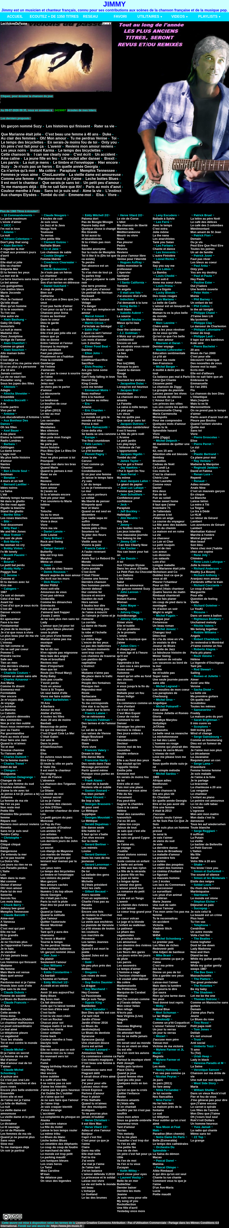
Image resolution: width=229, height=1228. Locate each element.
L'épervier (124, 272)
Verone (195, 686)
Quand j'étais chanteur (168, 588)
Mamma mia (125, 228)
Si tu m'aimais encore (55, 494)
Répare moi (8, 820)
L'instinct (113, 191)
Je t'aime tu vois (51, 380)
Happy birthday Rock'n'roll (58, 1066)
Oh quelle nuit (200, 699)
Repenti (196, 477)
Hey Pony (47, 1069)
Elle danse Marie (93, 757)
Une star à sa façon (95, 706)
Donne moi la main (203, 366)
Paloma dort (90, 218)
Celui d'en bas (10, 598)
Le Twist (46, 1167)
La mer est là (9, 275)
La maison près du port (207, 716)
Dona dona (7, 1016)
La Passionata (91, 995)
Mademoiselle (126, 985)
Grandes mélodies (13, 787)
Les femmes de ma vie (15, 1133)
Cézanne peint (162, 383)
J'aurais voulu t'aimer (167, 817)
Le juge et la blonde (130, 921)
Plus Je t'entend (11, 299)
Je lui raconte (162, 1093)
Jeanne (122, 1194)
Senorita (6, 894)
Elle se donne (49, 339)
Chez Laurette (162, 481)
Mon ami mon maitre (205, 814)
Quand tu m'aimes (12, 743)
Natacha (122, 356)
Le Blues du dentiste (96, 1032)
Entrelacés (47, 605)
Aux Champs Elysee (131, 565)
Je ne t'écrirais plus (14, 942)
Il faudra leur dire (93, 605)
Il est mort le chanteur (19, 183)
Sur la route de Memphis (98, 252)
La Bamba (160, 272)
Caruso (87, 460)
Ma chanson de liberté (132, 225)
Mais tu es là (199, 403)
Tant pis (196, 666)
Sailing (195, 672)
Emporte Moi (9, 269)
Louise (86, 851)
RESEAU (90, 16)
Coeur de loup (200, 333)
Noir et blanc (90, 508)
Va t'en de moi (126, 1160)
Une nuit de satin (164, 905)
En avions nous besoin (56, 757)
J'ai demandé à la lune (132, 302)
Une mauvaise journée (132, 535)
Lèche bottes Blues (53, 1140)
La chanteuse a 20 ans (206, 787)
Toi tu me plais (127, 1137)
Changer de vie (10, 780)
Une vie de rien (127, 1150)
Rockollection (126, 1204)
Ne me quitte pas (128, 417)
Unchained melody (203, 622)
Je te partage (199, 780)
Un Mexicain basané (95, 319)
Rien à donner (50, 484)
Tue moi (87, 538)
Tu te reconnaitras (165, 918)
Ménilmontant (200, 228)
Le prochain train (128, 938)
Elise (194, 440)
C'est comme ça (93, 464)
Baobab (45, 723)
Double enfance (128, 753)
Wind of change (201, 733)
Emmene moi (126, 773)
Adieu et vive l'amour (96, 1130)
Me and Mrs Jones (13, 531)
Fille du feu (124, 794)
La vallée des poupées (168, 864)
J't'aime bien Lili (202, 316)
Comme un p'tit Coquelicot (171, 1022)
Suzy (5, 166)
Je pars (158, 1080)
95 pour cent (90, 807)
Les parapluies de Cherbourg (165, 694)
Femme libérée (50, 259)
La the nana (161, 235)
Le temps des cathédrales (170, 1143)
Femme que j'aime (129, 491)
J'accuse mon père (166, 1039)
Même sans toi (201, 1133)
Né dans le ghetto (12, 501)
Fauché (45, 1059)
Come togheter (201, 942)
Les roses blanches (14, 518)
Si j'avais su (48, 491)
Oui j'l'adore (199, 286)
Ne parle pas (49, 444)
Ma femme (7, 969)
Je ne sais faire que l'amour (59, 1100)
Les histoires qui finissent (68, 126)
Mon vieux (47, 440)
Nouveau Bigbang (129, 1026)
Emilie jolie (124, 770)
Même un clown (51, 561)
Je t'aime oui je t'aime (15, 1100)
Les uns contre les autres (170, 407)
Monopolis (160, 417)
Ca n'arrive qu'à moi (18, 170)
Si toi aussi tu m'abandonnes (92, 237)
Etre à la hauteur (93, 397)
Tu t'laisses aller (11, 753)
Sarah (195, 857)
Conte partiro (9, 407)
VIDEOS (178, 16)
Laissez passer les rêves (170, 393)
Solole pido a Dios (94, 528)
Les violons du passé (55, 878)
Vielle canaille (91, 299)
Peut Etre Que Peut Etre (207, 245)
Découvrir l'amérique (205, 360)
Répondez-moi (92, 689)
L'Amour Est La (163, 400)
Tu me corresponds (95, 703)
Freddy (195, 713)
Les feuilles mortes (130, 528)
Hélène (122, 810)
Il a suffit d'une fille (53, 1080)
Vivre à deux (48, 521)
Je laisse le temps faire (97, 477)
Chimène (197, 558)
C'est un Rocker (51, 1019)
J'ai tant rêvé (90, 1016)
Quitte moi (198, 427)
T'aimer (5, 1066)
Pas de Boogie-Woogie (97, 222)
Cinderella (47, 598)
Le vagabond (9, 1036)
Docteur (122, 743)
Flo (193, 390)
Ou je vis (197, 242)
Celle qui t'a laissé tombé (57, 1006)
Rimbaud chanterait (166, 595)
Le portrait (7, 639)
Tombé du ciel (52, 195)
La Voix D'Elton (50, 807)
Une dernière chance (14, 666)
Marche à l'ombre (202, 535)
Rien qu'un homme (13, 306)
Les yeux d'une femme (56, 635)
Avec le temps (162, 225)
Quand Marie (49, 467)
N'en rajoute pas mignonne (59, 652)
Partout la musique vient (134, 1059)
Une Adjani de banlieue (169, 952)
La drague (88, 985)
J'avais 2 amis (50, 615)
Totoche (46, 511)
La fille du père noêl (130, 434)
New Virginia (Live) (130, 1016)
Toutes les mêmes (203, 706)
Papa (3, 979)
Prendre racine (10, 656)
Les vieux (123, 413)
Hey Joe (122, 521)
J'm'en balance (92, 1170)
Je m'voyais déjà (11, 699)
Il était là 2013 (162, 810)
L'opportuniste (127, 450)
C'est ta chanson (164, 474)
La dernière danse (165, 847)
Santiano (123, 275)
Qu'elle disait (9, 302)
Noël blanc (124, 309)
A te (3, 403)
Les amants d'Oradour (55, 827)
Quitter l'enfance (128, 1093)
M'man (45, 1174)
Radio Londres (10, 440)
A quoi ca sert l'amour (97, 333)
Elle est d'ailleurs (202, 373)
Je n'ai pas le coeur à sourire (60, 373)
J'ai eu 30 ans (126, 820)
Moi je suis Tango (94, 999)
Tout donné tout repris (168, 1002)
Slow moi (6, 1143)
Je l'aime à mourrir (94, 612)
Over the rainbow (129, 329)
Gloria (157, 716)
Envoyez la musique (54, 346)
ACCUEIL (15, 16)
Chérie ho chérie (51, 1029)
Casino (157, 787)
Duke (106, 134)
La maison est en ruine (168, 531)
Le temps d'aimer (129, 969)
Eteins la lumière (11, 437)
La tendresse (49, 400)
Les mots (159, 1066)
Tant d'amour (126, 1127)
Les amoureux (127, 942)
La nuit (5, 235)
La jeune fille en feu (40, 158)
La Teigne (197, 508)
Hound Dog (89, 380)
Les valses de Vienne (96, 733)
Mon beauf (198, 541)
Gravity (122, 609)
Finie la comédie (51, 360)
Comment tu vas (128, 720)
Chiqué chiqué (10, 844)
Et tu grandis (9, 935)
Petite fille (7, 810)
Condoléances (92, 471)
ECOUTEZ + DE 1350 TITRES (54, 16)
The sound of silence (205, 874)
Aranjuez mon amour (205, 578)
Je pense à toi (162, 514)
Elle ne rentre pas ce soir (57, 1049)
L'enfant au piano (202, 797)
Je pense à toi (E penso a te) (20, 794)
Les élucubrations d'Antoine (19, 417)
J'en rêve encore (93, 837)
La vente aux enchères (97, 921)
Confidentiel (125, 339)
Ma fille (195, 854)
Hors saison (90, 602)
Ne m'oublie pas (164, 672)
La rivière (159, 861)
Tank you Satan (163, 242)
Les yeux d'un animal (167, 894)
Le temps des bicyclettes (22, 142)
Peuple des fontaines (96, 683)
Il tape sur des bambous (207, 339)
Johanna (6, 797)
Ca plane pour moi (203, 457)
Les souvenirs (126, 965)
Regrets (158, 1056)
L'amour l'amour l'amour (170, 1026)
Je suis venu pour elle (132, 1197)
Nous (120, 238)
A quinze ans (9, 1076)
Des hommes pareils (96, 585)
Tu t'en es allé (126, 1143)
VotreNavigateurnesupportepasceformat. (56, 100)
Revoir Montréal (51, 925)
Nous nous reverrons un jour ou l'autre (17, 728)
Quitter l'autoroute (53, 921)
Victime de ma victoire (168, 1046)
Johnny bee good (12, 908)
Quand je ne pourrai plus (17, 1137)
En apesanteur (10, 619)
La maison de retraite (167, 659)
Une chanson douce (95, 1043)
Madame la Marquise (205, 464)
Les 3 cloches (91, 343)
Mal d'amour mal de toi (16, 1063)
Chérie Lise (160, 477)
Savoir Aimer (91, 524)
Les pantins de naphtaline (92, 661)
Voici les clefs (91, 888)
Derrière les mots (129, 1191)
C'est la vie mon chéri (55, 1016)
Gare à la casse (127, 807)
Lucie (156, 1191)
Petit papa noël (201, 1026)
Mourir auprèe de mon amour (60, 575)
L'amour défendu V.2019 (98, 1174)
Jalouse (5, 938)
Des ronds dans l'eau (96, 763)
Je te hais (7, 948)
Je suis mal (125, 834)
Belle (3, 841)
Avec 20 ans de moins (55, 720)
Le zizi (195, 447)
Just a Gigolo (162, 289)
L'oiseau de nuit (164, 753)
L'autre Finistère (164, 255)
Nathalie (87, 945)
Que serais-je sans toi (60, 183)
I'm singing (48, 773)
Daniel (157, 487)
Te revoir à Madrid (52, 938)
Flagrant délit (91, 1073)
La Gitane (47, 790)
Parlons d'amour (93, 1093)
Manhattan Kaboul (203, 531)
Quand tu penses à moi (56, 471)
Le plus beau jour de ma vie (19, 635)
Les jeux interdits (129, 531)
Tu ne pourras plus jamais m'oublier (95, 1115)
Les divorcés (162, 555)
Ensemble (7, 397)
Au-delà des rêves (94, 868)
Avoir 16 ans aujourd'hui (57, 992)
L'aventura (89, 413)
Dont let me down (203, 945)
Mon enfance (49, 434)
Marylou (46, 558)
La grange (197, 1140)
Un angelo (124, 289)
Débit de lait (8, 767)
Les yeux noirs (13, 150)
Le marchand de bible (55, 1150)
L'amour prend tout (130, 888)
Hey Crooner (90, 992)
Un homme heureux (204, 1123)
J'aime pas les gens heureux (60, 1090)
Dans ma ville (91, 1150)
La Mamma (7, 709)
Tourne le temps (51, 942)
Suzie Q (45, 265)
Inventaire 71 (162, 508)
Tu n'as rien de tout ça (97, 272)
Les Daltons (125, 575)
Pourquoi (46, 460)
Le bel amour (9, 282)
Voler (156, 932)
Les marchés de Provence (93, 937)
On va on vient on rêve (132, 1046)
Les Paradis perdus (13, 868)
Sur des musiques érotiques (94, 1108)
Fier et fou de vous (203, 1096)
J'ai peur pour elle (94, 1083)
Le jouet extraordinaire (16, 1026)
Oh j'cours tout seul (204, 1117)
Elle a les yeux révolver (169, 329)
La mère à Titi (200, 504)
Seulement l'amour (53, 962)
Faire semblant (50, 349)
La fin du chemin (164, 528)
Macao (157, 1157)
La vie (157, 535)
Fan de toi (159, 494)
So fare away (162, 1086)
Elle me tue (8, 932)
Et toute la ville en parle (56, 763)
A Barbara (47, 706)
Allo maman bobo (12, 353)
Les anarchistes (164, 238)
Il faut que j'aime (164, 504)
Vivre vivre (89, 746)
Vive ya (5, 558)
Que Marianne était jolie (21, 134)
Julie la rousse (201, 565)
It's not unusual (201, 1036)
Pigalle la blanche (12, 508)
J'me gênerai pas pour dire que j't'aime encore (209, 1101)
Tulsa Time (47, 969)
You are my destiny (204, 272)
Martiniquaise (200, 891)
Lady (43, 622)
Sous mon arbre (128, 1117)
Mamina (158, 1164)
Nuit (120, 360)
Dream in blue (91, 753)
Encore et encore (93, 595)
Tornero (122, 286)
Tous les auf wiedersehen (208, 824)
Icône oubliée (49, 1076)
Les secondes (50, 420)
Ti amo (195, 1049)
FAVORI (120, 16)
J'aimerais (47, 370)
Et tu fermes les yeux (15, 272)
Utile (120, 1157)
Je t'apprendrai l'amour (16, 945)
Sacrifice (88, 363)
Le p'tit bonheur (93, 450)
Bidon (4, 356)
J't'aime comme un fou (206, 646)
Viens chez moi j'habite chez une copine (206, 550)
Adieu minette (200, 484)
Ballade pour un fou (130, 693)
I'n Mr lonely (8, 551)
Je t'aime (46, 376)
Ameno (86, 407)
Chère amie (160, 326)
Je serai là (160, 834)
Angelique (160, 703)
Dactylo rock (49, 1043)
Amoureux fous (92, 1053)
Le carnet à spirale (203, 1106)
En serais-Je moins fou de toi (72, 142)
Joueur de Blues (164, 646)
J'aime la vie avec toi (14, 790)
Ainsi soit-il (160, 279)
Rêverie (122, 249)
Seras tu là (160, 427)
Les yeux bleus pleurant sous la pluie (57, 630)
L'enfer (45, 417)
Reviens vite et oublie (96, 787)
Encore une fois (93, 911)
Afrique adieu (162, 780)
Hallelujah (124, 514)
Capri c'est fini (92, 1137)
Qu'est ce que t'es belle (169, 336)
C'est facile (48, 1012)
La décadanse (200, 753)
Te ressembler (91, 699)
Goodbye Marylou (165, 720)
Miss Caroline (49, 1170)
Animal (86, 555)
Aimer (195, 679)
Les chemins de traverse (99, 656)
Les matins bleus (12, 289)
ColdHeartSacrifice (95, 360)
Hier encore (108, 162)
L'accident (47, 1113)
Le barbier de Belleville (206, 844)
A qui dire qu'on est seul (169, 1174)
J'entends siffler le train (207, 582)
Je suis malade (201, 773)
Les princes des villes (168, 403)
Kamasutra (160, 730)
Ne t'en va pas (10, 804)
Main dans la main (12, 878)
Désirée (87, 908)
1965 (156, 777)
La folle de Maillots (13, 1103)
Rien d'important (52, 666)
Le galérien (89, 447)
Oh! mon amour (11, 888)
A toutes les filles (52, 716)
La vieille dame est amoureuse (95, 175)
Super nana (161, 676)
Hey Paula (197, 279)
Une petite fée (126, 1147)
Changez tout (162, 632)
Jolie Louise (48, 535)
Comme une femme (17, 179)
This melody (125, 1133)
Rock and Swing (51, 541)
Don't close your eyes (132, 1174)
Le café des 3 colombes (207, 225)
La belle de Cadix (164, 302)
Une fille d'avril (127, 1207)
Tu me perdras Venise (88, 138)
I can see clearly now (51, 154)
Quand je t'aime (51, 911)
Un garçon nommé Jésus (57, 952)
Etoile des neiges (202, 881)
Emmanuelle (199, 383)
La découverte (50, 393)
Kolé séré (197, 343)
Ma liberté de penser (96, 501)
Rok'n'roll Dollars (202, 1120)
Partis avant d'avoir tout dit (209, 417)
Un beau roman (163, 625)
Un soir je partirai (12, 1150)
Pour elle (197, 595)
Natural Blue (161, 1009)
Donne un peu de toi (167, 972)
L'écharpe (88, 1191)
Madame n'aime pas (95, 672)
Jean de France (51, 777)
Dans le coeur (49, 319)
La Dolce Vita (9, 861)
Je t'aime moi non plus (206, 750)
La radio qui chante (204, 1130)
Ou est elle (124, 1049)
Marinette (46, 423)
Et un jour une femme (96, 474)
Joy (84, 726)
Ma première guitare (204, 696)
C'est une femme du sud (17, 783)
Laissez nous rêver (95, 1086)
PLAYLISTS (208, 16)
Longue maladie (164, 565)
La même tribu (50, 1133)
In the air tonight (202, 309)
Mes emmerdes (10, 720)
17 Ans (5, 1006)
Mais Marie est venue (15, 972)
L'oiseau (6, 642)
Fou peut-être (126, 800)
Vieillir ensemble (51, 518)
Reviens (46, 481)
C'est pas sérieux (52, 595)
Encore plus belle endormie (19, 1090)
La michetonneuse (165, 736)
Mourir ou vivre (127, 235)
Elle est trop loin (51, 555)
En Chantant (161, 797)
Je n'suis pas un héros (56, 272)
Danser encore (10, 612)
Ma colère (47, 170)
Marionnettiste (200, 407)
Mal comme (8, 881)
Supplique (89, 814)
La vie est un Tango (130, 898)
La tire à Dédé (200, 511)
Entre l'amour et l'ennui (56, 343)
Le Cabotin (7, 713)
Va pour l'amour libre (131, 255)
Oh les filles (8, 427)
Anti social (198, 1043)
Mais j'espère (200, 400)
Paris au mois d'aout (103, 187)
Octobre (87, 679)
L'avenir (54, 146)
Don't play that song (14, 242)
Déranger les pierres (131, 726)
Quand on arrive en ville (56, 279)
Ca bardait (47, 975)
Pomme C (7, 652)
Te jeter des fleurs (94, 535)
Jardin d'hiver (91, 1019)
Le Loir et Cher (163, 541)
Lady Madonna (201, 948)
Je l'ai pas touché (12, 857)
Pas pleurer (125, 242)
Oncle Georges (50, 894)
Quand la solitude (52, 915)
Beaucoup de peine (53, 726)
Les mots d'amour (94, 339)
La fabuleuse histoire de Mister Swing (169, 654)
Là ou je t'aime (50, 800)
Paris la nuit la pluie (54, 901)
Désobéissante (127, 740)
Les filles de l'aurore (204, 1110)
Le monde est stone (204, 898)
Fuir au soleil (162, 497)
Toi (114, 138)
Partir (121, 1056)
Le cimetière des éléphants (59, 1143)
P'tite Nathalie (91, 1100)
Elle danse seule (93, 827)
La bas (121, 353)
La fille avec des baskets (170, 524)
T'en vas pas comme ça (169, 1073)
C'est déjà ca (9, 360)
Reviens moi (49, 662)
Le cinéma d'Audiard (167, 871)
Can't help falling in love (98, 376)
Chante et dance (164, 249)
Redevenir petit (163, 948)
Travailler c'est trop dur (133, 1140)
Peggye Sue (8, 572)
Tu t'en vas (7, 312)
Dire (3, 615)
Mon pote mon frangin (55, 437)
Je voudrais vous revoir (133, 346)
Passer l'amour (163, 908)
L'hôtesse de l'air (128, 447)
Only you (109, 142)
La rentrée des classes (56, 804)
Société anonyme (94, 249)
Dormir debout (92, 588)
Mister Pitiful (49, 585)
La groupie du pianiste (168, 390)
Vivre (112, 195)
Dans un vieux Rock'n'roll (208, 1093)
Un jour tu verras (164, 1029)
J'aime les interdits (53, 1086)
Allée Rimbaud (163, 1170)
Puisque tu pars (128, 366)
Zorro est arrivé (92, 1046)
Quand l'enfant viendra (206, 423)
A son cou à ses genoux (133, 666)
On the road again (12, 504)
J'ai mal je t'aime (93, 1164)
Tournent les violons (131, 380)
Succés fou (8, 898)
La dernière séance (53, 1123)
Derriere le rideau (129, 730)
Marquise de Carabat (131, 992)
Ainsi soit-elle (49, 588)
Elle (3, 259)
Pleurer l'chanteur (165, 582)
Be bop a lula (91, 800)
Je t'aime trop (49, 1103)
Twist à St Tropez (52, 689)
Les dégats (124, 948)
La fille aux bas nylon (131, 868)
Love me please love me (169, 757)
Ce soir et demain (12, 595)
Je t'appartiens (92, 918)
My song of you (127, 1201)
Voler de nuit (9, 669)
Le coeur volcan (128, 918)
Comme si (7, 578)
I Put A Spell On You (131, 471)
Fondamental (9, 625)
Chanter (87, 467)
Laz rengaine (199, 790)
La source (124, 316)
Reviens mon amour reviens (89, 146)
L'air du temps (91, 484)
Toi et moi (7, 746)
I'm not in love (10, 228)
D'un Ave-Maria (163, 1187)
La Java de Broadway (167, 851)
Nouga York (48, 228)
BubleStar (124, 1184)
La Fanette (124, 403)
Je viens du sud (164, 841)
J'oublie (122, 851)
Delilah (195, 1032)
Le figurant (160, 874)
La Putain (197, 837)
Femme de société (13, 995)
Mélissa (122, 995)
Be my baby (199, 989)
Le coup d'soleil (201, 588)
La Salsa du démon (166, 1154)
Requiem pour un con (206, 760)
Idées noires (8, 487)
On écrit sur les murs (55, 578)
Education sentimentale (169, 353)
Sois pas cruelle (51, 679)
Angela (122, 659)
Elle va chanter (10, 265)
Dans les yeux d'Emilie (132, 568)
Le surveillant (162, 891)
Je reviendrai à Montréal (207, 642)
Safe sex (6, 659)
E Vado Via (47, 767)
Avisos (121, 683)
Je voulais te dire (164, 642)
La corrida (89, 622)
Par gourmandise (12, 733)
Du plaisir (47, 958)
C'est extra (160, 228)
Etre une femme (164, 807)
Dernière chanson (94, 582)
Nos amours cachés (54, 884)
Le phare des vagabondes (126, 933)
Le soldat (88, 497)
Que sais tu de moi (13, 989)
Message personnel (95, 767)
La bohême (8, 706)
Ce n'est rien (125, 709)
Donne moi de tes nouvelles (129, 748)
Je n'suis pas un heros (32, 166)
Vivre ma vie (48, 528)
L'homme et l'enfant (54, 979)
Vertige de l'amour (12, 339)
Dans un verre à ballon (206, 615)
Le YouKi (197, 609)
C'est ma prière (163, 965)
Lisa (84, 669)
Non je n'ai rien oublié (15, 723)
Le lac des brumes (94, 1197)
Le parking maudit (53, 1157)
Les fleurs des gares (131, 952)
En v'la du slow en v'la (168, 639)
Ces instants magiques (97, 1059)
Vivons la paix (91, 545)
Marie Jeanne (162, 901)
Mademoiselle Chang (167, 410)
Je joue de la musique (15, 629)
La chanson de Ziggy (167, 386)
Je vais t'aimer (163, 837)
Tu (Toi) (196, 1053)
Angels (195, 635)
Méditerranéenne (128, 232)
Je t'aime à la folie (203, 777)
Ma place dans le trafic (97, 676)
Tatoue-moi (160, 1043)
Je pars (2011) (162, 1083)
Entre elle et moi (11, 1096)
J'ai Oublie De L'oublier (56, 1093)
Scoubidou (198, 703)
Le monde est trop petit (56, 1154)
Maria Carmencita (165, 413)
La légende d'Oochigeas (207, 662)
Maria (194, 1086)
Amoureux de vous (53, 592)
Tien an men (8, 662)
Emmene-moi (80, 195)
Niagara (122, 1019)
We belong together (204, 629)
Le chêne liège (92, 639)
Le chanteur (48, 275)
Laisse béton (199, 501)
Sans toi (196, 430)
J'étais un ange (163, 518)
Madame (6, 965)
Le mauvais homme (166, 878)
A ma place (8, 434)
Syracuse (88, 1036)
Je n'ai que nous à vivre (16, 632)
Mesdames (47, 427)
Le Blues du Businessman (18, 999)
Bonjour (87, 1133)
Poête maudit (162, 1194)
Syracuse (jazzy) (93, 1039)
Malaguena (7, 773)
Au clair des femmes (18, 138)
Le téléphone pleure (14, 1032)
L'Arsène (123, 437)
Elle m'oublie (126, 625)
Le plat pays (125, 410)
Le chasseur (161, 538)
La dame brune (10, 450)
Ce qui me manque (53, 730)
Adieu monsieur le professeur (129, 267)
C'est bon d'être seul (54, 1009)
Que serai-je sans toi (131, 420)
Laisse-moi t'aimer (165, 982)
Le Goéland (90, 1194)
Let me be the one (203, 995)
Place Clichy (125, 1069)
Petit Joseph (125, 1063)
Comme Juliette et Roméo (171, 713)
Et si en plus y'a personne (18, 366)
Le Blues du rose (202, 1019)
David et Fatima (201, 471)
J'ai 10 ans (7, 370)
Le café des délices (204, 222)
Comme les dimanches (56, 602)
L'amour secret (50, 797)
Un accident (105, 154)
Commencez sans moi (97, 1069)
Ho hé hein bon (163, 1103)
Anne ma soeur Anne (167, 282)
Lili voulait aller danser (80, 158)
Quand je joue (126, 1073)
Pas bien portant (93, 794)
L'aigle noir (8, 454)
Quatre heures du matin (169, 592)
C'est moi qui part (12, 928)
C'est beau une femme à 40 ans (71, 134)
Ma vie (4, 296)
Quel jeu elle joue (129, 1080)
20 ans (195, 349)
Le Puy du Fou (50, 824)
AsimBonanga (126, 615)
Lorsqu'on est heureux (132, 386)
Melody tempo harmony (16, 497)
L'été (3, 494)
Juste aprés (125, 349)
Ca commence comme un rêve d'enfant (134, 704)
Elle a (44, 326)
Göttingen (7, 447)
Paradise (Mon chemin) (168, 1133)
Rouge (121, 373)
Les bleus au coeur (204, 262)
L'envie (122, 635)
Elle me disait (49, 329)
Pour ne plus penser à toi (57, 457)
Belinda (5, 1009)
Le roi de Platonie (12, 1130)
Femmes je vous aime (19, 175)
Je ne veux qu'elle (165, 333)
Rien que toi (48, 669)
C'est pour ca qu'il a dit (56, 309)
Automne (123, 672)
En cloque (197, 494)
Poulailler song (10, 380)
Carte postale (91, 568)
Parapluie (68, 170)
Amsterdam (125, 393)
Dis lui (157, 969)
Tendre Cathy (9, 834)
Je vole (158, 844)
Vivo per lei (8, 410)
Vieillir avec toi (92, 541)
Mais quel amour (11, 975)
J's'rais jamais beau (14, 955)
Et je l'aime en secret (14, 1053)
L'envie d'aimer (10, 222)
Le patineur (125, 928)
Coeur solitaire (50, 1032)
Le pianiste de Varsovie (98, 925)
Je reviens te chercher (97, 915)
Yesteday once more (131, 1211)
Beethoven (160, 783)
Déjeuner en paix (202, 905)
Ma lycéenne (199, 319)
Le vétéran (160, 898)
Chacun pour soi (52, 1022)
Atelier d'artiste (50, 713)
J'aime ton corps (128, 824)
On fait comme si (12, 646)
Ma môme (123, 477)
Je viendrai (8, 952)
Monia (195, 296)
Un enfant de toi (201, 302)
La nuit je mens (36, 162)
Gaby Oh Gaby (10, 323)
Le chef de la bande (95, 783)
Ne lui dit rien (49, 649)
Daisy (4, 847)
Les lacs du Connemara (169, 884)
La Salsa (6, 491)
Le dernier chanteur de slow (59, 810)
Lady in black (200, 1059)
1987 (3, 592)
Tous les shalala (11, 1039)
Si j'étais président (94, 884)
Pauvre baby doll (93, 225)
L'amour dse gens (129, 884)
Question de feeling (204, 598)
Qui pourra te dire (165, 989)
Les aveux (160, 551)
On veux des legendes (55, 1180)
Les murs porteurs (94, 494)
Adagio (5, 390)
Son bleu (197, 545)
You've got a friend (130, 464)
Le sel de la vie (92, 730)
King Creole (90, 383)
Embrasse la (199, 380)
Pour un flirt (161, 585)
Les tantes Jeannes (95, 942)
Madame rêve (9, 333)
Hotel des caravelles (131, 814)
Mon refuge (125, 1009)
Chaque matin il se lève (56, 1026)
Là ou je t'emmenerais (97, 487)
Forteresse (160, 622)
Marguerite (198, 592)
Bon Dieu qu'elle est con (98, 1012)
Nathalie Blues (50, 245)
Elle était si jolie (11, 262)
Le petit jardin (126, 440)
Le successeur (163, 888)
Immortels (7, 326)
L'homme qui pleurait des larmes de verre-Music (170, 748)
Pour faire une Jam (13, 740)
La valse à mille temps (132, 407)
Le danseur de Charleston (208, 326)
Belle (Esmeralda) (165, 1140)
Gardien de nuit (92, 598)
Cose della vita (92, 430)
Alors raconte (91, 894)
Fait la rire (88, 1157)
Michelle (87, 881)
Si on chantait (126, 1106)
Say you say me (164, 265)
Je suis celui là (201, 911)
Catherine (47, 296)
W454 (156, 935)
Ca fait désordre (51, 1002)
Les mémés (90, 847)
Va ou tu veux (49, 514)
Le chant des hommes (168, 868)
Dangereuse (8, 851)
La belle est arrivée (130, 864)
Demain (196, 238)
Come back (48, 1036)
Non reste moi (10, 807)
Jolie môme (161, 232)
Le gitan (46, 407)
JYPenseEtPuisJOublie (16, 1019)
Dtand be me (199, 955)
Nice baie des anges (54, 656)
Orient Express (92, 1090)
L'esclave (197, 807)
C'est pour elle (200, 356)
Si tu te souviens (11, 309)
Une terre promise (94, 286)
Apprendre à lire (128, 662)
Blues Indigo (125, 696)
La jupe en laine (128, 878)
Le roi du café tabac (204, 804)
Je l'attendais (162, 511)
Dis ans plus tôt (163, 794)
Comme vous (162, 484)
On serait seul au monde (134, 1043)
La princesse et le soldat (98, 1177)
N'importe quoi (92, 504)
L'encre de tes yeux (95, 642)
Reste (44, 477)
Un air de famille (202, 252)
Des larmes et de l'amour (99, 723)
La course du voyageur (168, 521)
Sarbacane (89, 696)
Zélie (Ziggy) (161, 437)
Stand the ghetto (11, 511)
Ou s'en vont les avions (133, 1053)
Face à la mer (9, 622)
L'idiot (121, 222)
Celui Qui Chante (164, 380)
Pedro (121, 245)
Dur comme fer (92, 592)
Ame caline (10, 158)
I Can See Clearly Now (132, 545)
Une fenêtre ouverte (204, 289)
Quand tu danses (128, 370)
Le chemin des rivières (132, 905)
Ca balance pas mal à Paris (171, 376)
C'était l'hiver (91, 575)
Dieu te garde (49, 323)
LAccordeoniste (93, 336)
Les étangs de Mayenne (56, 851)
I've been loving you (95, 609)
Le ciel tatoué (126, 908)
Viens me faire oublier (55, 696)
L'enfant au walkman (131, 925)
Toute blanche (200, 827)
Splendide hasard (165, 430)
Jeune (195, 1016)
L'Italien (196, 851)
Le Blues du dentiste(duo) (91, 1027)
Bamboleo (89, 1006)
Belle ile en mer (127, 1180)
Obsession (124, 1029)
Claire (86, 1147)
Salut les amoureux (130, 585)
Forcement (124, 797)
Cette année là (10, 1012)
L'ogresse (197, 810)
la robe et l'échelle (94, 632)
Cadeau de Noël (164, 464)
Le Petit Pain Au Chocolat (134, 572)
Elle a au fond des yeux (133, 760)
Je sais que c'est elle (131, 831)
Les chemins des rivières (134, 945)
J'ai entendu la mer (13, 854)
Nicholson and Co (165, 572)
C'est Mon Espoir (129, 713)
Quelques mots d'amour (169, 423)
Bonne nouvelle (92, 565)
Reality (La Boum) (203, 572)
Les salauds (161, 558)
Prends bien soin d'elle (16, 985)
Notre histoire (49, 447)
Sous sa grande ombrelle (134, 1120)
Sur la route (90, 841)
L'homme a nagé (128, 972)
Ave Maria (7, 683)
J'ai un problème (128, 629)
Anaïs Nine (198, 487)
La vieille (197, 841)
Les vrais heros (51, 1164)
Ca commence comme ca (99, 1056)
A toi (120, 561)
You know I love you (204, 868)
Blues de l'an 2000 (203, 353)
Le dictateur (8, 1123)
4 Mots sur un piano (130, 336)
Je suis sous (49, 222)
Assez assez (125, 669)
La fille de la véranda (131, 871)
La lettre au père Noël (205, 218)
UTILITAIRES (148, 16)
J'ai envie (88, 1160)
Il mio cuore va (201, 723)
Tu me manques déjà (18, 187)
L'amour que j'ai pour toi (57, 625)
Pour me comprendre (167, 420)
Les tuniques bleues (54, 1160)
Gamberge (47, 363)
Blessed (87, 356)
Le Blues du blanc (52, 1137)
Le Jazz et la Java (52, 225)
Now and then (200, 952)
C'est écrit (82, 154)
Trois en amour (50, 686)
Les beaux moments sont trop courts (96, 651)
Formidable (8, 693)
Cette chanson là (15, 154)
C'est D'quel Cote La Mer (57, 733)
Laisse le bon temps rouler (58, 1130)
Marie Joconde (10, 292)
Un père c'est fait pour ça (22, 146)
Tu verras (46, 235)
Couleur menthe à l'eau (20, 191)
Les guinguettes (11, 286)
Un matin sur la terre (96, 709)
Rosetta (5, 827)
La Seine (196, 1066)
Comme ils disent (12, 686)
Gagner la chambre (130, 804)
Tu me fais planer (164, 598)
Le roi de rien (162, 548)
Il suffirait (197, 834)
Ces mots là (161, 471)
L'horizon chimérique (131, 975)
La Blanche (198, 497)
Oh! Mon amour (53, 138)
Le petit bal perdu (12, 565)
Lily (193, 450)
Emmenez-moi (10, 689)
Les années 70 (50, 831)
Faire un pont (49, 609)
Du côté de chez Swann (56, 568)
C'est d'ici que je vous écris (19, 605)
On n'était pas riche (53, 898)
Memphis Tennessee (97, 170)
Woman (122, 602)
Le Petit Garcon (201, 847)
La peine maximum (13, 218)
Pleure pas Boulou (203, 420)
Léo (43, 814)
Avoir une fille (200, 683)
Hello (156, 262)
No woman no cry (12, 545)
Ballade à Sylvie (164, 218)
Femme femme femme (206, 770)
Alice (43, 989)
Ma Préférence (127, 989)
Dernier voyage (163, 346)
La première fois (164, 857)
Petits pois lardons (130, 1066)
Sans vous (7, 1140)
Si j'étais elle (125, 1103)
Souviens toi (90, 531)
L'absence (47, 780)
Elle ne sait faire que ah (207, 376)
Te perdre (88, 262)
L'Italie (5, 871)
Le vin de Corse (128, 218)
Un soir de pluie (11, 538)
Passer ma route (164, 360)
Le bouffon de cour (53, 403)
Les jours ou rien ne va (16, 864)
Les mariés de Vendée (55, 854)
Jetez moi (47, 383)
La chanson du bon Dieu (207, 393)
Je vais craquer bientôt (56, 1106)
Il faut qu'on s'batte (95, 834)
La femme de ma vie (14, 800)
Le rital (5, 958)
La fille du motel (51, 1127)
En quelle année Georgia (77, 166)
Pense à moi (90, 423)
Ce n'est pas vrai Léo (15, 1080)
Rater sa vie (104, 126)
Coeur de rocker (128, 716)
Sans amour (48, 487)
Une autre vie (9, 316)
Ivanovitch (124, 817)
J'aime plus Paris (202, 1012)
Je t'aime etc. (126, 844)
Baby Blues (48, 995)
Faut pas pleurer (51, 353)
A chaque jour (126, 649)
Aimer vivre (125, 622)
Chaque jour (161, 619)
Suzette (45, 545)
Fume (44, 1063)
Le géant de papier (130, 484)
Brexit (109, 158)
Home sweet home (165, 501)
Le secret (46, 847)
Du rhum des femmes (205, 888)
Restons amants (128, 1100)
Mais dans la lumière (167, 985)
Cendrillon (198, 928)
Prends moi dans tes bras (58, 464)
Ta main (45, 928)
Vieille (195, 602)
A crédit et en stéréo (54, 985)
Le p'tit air (160, 356)
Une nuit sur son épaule (207, 1080)
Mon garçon (48, 881)
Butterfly (46, 551)
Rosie (85, 693)
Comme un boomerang (206, 740)
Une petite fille (50, 238)
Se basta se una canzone (99, 434)
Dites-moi (159, 635)
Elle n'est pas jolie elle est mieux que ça (58, 334)
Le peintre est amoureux (207, 800)
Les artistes (48, 834)
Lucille (157, 669)
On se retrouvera (93, 716)
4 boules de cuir (51, 218)
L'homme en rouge (166, 743)
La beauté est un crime (206, 915)
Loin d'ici (159, 561)
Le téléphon (161, 1117)
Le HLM (196, 514)
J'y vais (87, 481)
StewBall (123, 279)
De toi (86, 871)
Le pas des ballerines (96, 646)
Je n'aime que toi (52, 1096)
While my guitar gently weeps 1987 (206, 967)
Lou (3, 874)
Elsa (100, 195)
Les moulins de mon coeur (171, 689)
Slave (85, 743)
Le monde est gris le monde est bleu (96, 418)
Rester (121, 1096)
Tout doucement (11, 524)
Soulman (6, 474)
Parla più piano (201, 652)
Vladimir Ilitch (162, 928)
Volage (86, 302)
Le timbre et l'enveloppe (73, 162)
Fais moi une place (130, 787)
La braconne (199, 783)
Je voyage (7, 703)
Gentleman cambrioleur (133, 427)
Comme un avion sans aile (18, 676)
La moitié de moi (52, 794)
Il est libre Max (92, 1123)
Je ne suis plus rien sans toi (59, 619)
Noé (120, 1022)
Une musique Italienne (55, 948)
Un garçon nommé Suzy (21, 126)
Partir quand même (95, 770)
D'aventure (198, 767)
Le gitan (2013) (50, 410)
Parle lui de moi (11, 891)
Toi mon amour (163, 339)
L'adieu (45, 787)
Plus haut (197, 918)
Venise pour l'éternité (131, 259)
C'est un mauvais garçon (208, 491)
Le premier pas (163, 942)
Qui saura (159, 992)
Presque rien (90, 686)
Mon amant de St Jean (206, 232)
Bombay (158, 457)
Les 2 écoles (161, 881)
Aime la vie (92, 191)
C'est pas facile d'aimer (56, 306)
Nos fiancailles (163, 1096)
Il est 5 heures (126, 430)
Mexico (158, 319)
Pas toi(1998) (126, 363)
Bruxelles (159, 460)
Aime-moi (7, 918)
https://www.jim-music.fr (67, 1226)
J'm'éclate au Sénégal (97, 326)
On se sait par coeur (14, 649)
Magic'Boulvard (92, 736)
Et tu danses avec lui (14, 582)
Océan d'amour (10, 884)
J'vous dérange (51, 1110)
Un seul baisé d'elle (53, 693)
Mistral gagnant (201, 538)
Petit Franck (90, 740)
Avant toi (6, 602)
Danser (122, 723)
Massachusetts (201, 975)
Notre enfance (50, 888)
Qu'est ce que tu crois (132, 1090)
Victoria (158, 925)
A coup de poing (51, 289)
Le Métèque (90, 810)
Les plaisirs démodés (15, 716)
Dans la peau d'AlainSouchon (51, 745)
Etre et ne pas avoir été (168, 804)
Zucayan (123, 1167)
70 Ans (45, 703)
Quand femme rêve (130, 1076)
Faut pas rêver (200, 259)
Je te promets (126, 632)
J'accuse (159, 814)
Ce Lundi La (161, 467)
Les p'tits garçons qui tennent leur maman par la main (58, 861)
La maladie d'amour (166, 854)
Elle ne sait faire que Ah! (61, 187)
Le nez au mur (50, 413)
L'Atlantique (199, 397)
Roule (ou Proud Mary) (56, 672)
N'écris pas (124, 1012)
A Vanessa (7, 921)
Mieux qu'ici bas (128, 323)
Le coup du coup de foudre (59, 1147)
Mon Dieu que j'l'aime (205, 1113)
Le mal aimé (8, 1029)
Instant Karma (42, 150)
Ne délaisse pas (51, 1177)
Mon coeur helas (128, 1006)
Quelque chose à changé (99, 228)
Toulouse (46, 232)
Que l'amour (48, 918)
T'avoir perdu (49, 683)
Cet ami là (47, 740)
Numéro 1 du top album (56, 891)
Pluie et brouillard (52, 659)
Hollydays (159, 723)
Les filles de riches (166, 945)
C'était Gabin (49, 736)
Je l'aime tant (91, 1167)
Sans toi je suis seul (62, 191)
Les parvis (10, 162)
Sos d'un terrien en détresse (59, 282)
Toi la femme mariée (14, 760)
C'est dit (6, 609)
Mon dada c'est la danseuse (203, 819)
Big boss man (49, 999)
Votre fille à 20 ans (203, 861)
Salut (120, 582)
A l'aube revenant (94, 551)
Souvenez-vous (127, 1123)
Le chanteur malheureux (17, 1022)
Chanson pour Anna (54, 312)
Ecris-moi (197, 370)
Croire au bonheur (53, 316)
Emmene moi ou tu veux (57, 1053)
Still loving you (201, 730)
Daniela (45, 1046)
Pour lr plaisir (91, 1096)
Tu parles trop (91, 275)
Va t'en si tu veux (128, 1164)
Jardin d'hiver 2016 (95, 1022)
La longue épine (128, 881)
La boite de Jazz (164, 649)
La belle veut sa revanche (170, 733)
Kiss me (6, 585)
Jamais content (11, 373)
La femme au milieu (95, 400)
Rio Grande (89, 232)
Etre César (47, 760)
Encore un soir (127, 343)
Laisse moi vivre (93, 1180)
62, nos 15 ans (163, 450)
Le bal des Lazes (164, 740)
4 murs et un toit (11, 481)
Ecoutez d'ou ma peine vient (19, 363)
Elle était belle (91, 1154)
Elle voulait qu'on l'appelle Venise (129, 765)
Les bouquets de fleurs (56, 837)
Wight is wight (162, 612)
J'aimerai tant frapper (55, 612)
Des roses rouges (165, 296)
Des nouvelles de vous (206, 363)
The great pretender (204, 982)
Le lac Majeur (162, 1016)
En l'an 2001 (199, 386)
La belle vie (198, 693)
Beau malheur (91, 393)
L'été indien (125, 578)
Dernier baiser (126, 1187)
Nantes (5, 464)
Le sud (157, 1113)
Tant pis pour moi (52, 497)
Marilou (45, 646)
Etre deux (159, 491)
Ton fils (122, 376)
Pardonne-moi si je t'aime (59, 179)
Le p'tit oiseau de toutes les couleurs (98, 930)
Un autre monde (202, 932)
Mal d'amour (8, 1059)
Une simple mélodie (166, 770)
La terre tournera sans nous (19, 279)
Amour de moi (50, 709)
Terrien (122, 1130)
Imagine (122, 595)
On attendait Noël (129, 1032)
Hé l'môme (47, 366)
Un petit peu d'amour (101, 183)
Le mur (86, 491)
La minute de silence (167, 397)
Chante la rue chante (167, 1177)
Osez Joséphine (11, 336)
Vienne (5, 467)
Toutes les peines (203, 249)
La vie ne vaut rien (13, 376)
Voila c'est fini (200, 935)
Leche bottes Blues (102, 179)
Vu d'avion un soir (165, 609)
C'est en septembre (95, 898)
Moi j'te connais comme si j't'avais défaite (133, 1000)
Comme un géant (12, 346)
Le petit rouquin (164, 545)
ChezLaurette (53, 175)
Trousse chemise (12, 750)
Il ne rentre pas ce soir (55, 1083)
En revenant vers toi (54, 1056)
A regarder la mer (12, 249)
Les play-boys (126, 444)
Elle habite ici (91, 831)
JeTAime (159, 726)
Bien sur (46, 292)
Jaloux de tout (127, 827)
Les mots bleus (11, 901)
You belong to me (129, 538)
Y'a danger (89, 306)
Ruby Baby (48, 676)
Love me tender (92, 386)
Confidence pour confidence (128, 499)
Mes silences (49, 430)
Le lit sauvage (10, 1127)
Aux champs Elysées (18, 195)
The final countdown (96, 440)
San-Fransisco (163, 363)
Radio (157, 760)
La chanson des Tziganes (58, 783)
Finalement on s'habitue (57, 356)
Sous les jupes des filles (17, 383)
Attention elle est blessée (170, 454)
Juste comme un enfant (133, 861)
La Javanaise (200, 757)
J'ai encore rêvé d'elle (132, 296)
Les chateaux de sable (55, 252)
